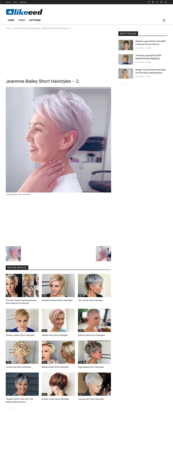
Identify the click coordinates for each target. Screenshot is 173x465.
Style (8, 296)
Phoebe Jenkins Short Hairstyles (20, 335)
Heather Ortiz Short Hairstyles (54, 335)
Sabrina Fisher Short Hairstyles (91, 335)
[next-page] (12, 409)
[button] (163, 20)
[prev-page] (8, 409)
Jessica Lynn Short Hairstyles (90, 399)
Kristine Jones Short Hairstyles (55, 399)
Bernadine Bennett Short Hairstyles (57, 300)
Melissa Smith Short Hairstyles (55, 367)
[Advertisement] (58, 52)
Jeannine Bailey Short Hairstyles (26, 28)
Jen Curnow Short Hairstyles (90, 300)
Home (8, 28)
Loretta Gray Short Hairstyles (18, 367)
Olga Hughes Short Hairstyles (91, 367)
